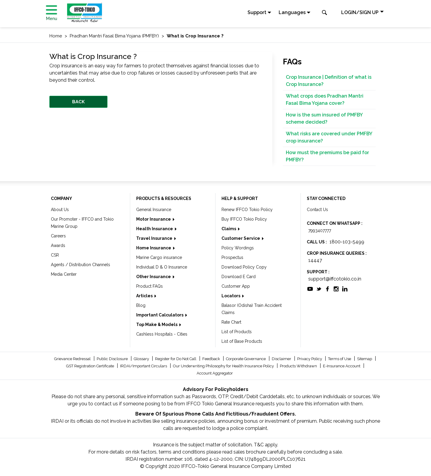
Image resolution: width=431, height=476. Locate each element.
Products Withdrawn (299, 366)
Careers (58, 236)
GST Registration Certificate (90, 366)
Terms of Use (340, 359)
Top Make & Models (157, 324)
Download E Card (238, 276)
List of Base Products (241, 341)
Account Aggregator (215, 373)
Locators (231, 295)
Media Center (64, 274)
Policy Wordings (237, 247)
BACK (78, 101)
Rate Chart (231, 322)
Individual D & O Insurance (161, 267)
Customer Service (241, 238)
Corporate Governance (246, 359)
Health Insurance (155, 228)
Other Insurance (154, 276)
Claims (229, 228)
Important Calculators (160, 315)
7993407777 (319, 230)
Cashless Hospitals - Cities (161, 334)
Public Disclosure (113, 359)
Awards (58, 245)
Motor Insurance (154, 219)
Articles (145, 295)
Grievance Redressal (73, 359)
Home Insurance (154, 247)
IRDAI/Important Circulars (144, 366)
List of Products (236, 331)
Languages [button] (292, 12)
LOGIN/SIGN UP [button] (360, 12)
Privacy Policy (310, 359)
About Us (60, 209)
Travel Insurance (154, 238)
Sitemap (365, 359)
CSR (55, 255)
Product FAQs (149, 286)
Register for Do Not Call (176, 359)
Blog (140, 305)
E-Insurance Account (342, 366)
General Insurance (153, 209)
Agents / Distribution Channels (80, 264)
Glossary (142, 359)
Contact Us (317, 209)
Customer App (235, 286)
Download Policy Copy (244, 267)
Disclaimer (282, 359)
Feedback (211, 359)
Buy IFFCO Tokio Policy (244, 219)
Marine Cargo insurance (159, 257)
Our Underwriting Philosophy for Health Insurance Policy (224, 366)
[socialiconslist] (310, 288)
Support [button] (257, 12)
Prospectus (232, 257)
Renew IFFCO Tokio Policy (247, 209)
